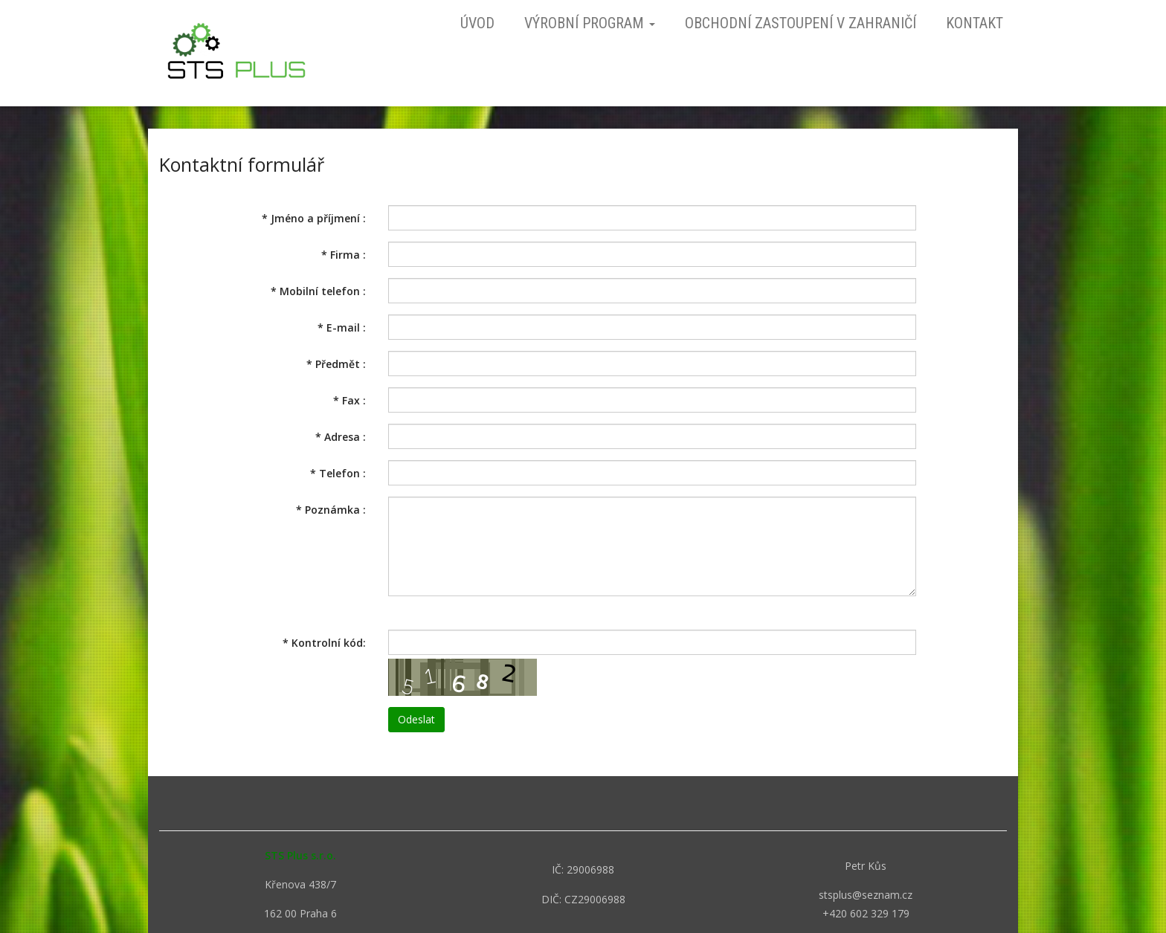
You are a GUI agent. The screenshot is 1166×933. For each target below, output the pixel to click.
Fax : (349, 400)
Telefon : (338, 473)
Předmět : (336, 364)
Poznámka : (331, 510)
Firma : (343, 255)
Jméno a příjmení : (314, 218)
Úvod (477, 23)
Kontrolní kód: (324, 643)
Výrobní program (589, 23)
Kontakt (974, 23)
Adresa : (340, 437)
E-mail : (342, 327)
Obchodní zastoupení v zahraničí (800, 23)
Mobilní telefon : (318, 291)
